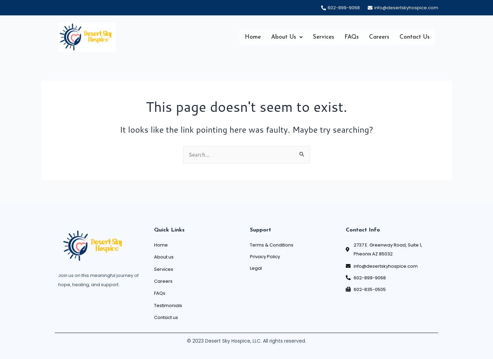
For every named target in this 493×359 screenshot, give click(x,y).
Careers (379, 37)
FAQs (351, 37)
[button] (287, 37)
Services (323, 37)
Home (253, 37)
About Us (287, 37)
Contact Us (415, 37)
